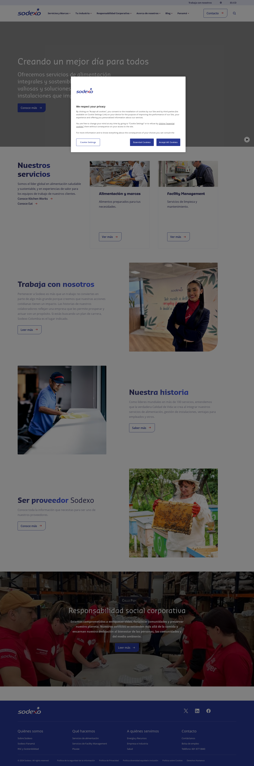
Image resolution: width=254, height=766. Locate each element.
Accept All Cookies (168, 142)
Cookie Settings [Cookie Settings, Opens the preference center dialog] (88, 142)
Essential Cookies (142, 142)
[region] (128, 114)
